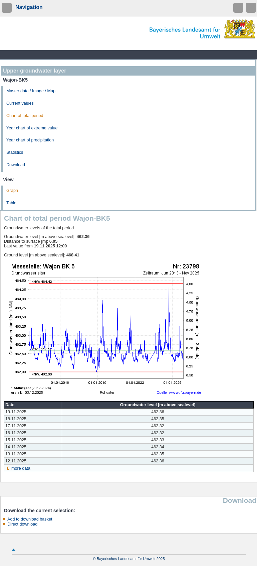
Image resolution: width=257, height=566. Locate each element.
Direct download (22, 524)
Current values (20, 103)
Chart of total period (24, 115)
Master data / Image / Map (30, 91)
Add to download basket (29, 519)
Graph (12, 190)
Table (11, 203)
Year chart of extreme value (32, 128)
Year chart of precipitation (30, 140)
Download (15, 164)
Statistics (14, 152)
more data (20, 468)
